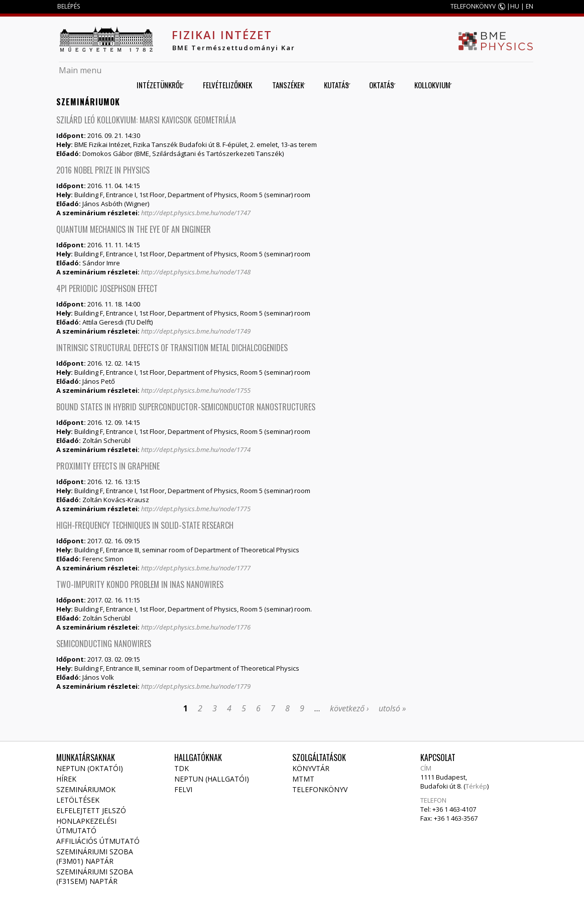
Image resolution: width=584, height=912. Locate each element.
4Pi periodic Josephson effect (107, 288)
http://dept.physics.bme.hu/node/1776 (196, 627)
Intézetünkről (157, 85)
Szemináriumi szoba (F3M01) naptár (94, 856)
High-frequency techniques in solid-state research (144, 525)
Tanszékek (285, 85)
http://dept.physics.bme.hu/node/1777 (196, 567)
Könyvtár (310, 768)
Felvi (183, 789)
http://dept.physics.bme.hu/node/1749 (196, 331)
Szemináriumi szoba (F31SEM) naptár (94, 876)
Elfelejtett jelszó (91, 810)
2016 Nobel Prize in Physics (103, 170)
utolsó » (392, 708)
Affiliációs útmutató (98, 841)
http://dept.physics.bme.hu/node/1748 (196, 271)
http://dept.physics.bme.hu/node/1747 (196, 212)
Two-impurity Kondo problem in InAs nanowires (139, 584)
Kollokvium (429, 85)
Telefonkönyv (319, 789)
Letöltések (77, 800)
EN (529, 6)
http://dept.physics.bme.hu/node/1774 (196, 449)
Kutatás (333, 85)
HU (514, 6)
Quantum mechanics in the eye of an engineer (133, 229)
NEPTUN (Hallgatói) (211, 779)
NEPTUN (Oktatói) (89, 768)
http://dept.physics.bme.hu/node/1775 (196, 508)
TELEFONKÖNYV (473, 6)
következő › (349, 708)
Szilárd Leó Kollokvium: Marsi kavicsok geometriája (146, 120)
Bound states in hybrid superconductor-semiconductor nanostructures (185, 407)
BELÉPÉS (68, 6)
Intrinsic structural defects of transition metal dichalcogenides (172, 348)
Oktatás (379, 85)
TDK (181, 768)
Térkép (476, 786)
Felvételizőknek (227, 84)
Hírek (66, 779)
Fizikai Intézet (222, 34)
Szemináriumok (85, 789)
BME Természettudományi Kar (233, 47)
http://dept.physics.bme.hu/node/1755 (196, 390)
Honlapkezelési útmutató (86, 825)
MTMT (303, 779)
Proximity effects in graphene (108, 466)
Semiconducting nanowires (103, 644)
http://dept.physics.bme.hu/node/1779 (196, 686)
